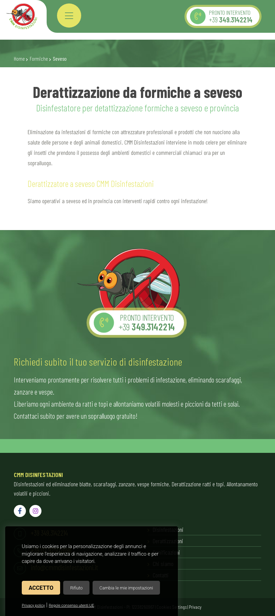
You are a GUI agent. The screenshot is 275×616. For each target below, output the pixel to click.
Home (19, 59)
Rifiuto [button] (76, 587)
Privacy (195, 607)
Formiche (39, 59)
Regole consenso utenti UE (71, 605)
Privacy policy (33, 605)
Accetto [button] (41, 588)
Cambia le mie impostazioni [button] (126, 587)
